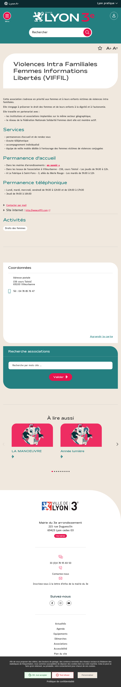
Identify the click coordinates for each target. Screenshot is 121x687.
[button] (100, 48)
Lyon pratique (107, 3)
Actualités (60, 624)
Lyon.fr (14, 4)
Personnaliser (87, 675)
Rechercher (40, 32)
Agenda (61, 629)
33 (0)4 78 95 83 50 (60, 563)
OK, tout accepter (38, 675)
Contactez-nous (60, 574)
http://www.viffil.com (37, 210)
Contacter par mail (16, 205)
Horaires (60, 536)
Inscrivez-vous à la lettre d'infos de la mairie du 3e (60, 584)
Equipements (60, 634)
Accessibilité (60, 649)
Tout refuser (62, 675)
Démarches (60, 639)
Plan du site (60, 654)
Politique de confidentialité (60, 681)
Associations (60, 644)
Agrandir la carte (101, 336)
